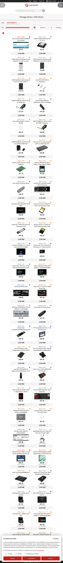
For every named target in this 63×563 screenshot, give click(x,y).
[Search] (30, 10)
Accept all (50, 558)
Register (35, 1)
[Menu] (2, 5)
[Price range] (1, 25)
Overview (55, 538)
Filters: (2, 23)
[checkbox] (7, 554)
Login (30, 1)
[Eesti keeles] (58, 1)
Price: (2, 27)
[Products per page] (53, 27)
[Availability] (59, 27)
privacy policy (41, 550)
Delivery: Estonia (51, 1)
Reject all (13, 558)
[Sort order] (45, 27)
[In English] (61, 1)
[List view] (37, 27)
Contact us (41, 1)
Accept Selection (31, 558)
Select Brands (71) (12, 23)
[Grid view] (34, 27)
